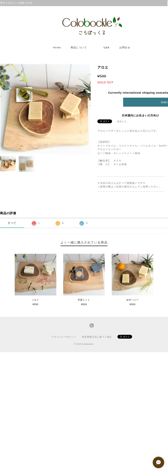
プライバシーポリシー (63, 337)
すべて (12, 223)
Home (57, 47)
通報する (122, 121)
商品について (79, 47)
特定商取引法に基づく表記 (97, 337)
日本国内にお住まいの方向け (140, 115)
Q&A (106, 47)
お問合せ (124, 47)
